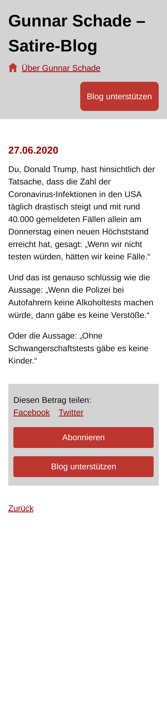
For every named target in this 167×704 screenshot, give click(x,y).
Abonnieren (83, 437)
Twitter (71, 412)
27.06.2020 (33, 150)
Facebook (31, 412)
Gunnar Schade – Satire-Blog (76, 33)
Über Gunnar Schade (61, 68)
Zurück (21, 508)
